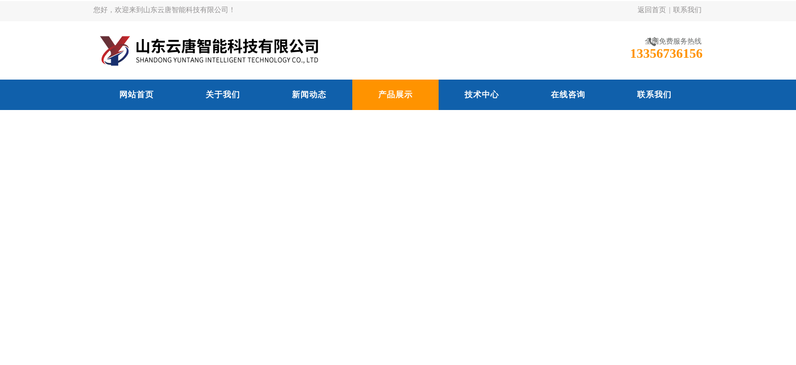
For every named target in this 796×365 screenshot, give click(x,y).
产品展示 (395, 94)
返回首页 (652, 10)
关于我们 (223, 94)
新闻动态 (309, 94)
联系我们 (687, 10)
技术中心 (482, 94)
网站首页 (136, 94)
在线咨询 (568, 94)
